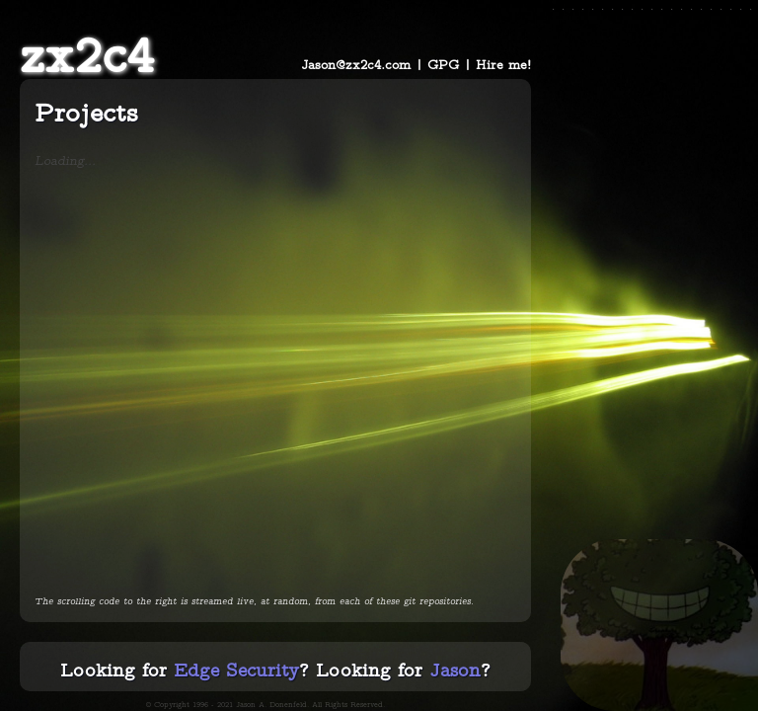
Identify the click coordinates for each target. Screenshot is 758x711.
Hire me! (503, 64)
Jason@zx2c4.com (356, 64)
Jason (455, 669)
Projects (86, 112)
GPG (443, 64)
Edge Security (236, 669)
